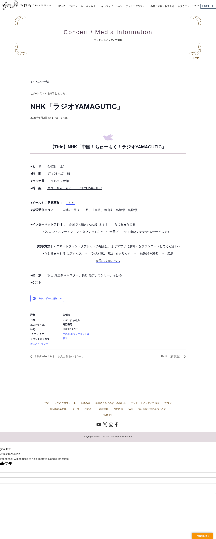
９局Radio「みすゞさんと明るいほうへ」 (59, 356)
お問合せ (89, 409)
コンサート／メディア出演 (145, 403)
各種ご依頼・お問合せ (162, 6)
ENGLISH (208, 6)
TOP (47, 403)
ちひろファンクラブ (188, 6)
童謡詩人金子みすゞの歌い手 (110, 403)
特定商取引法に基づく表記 (152, 409)
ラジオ (44, 343)
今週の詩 (85, 403)
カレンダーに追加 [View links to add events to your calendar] (47, 298)
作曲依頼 (118, 409)
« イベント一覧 (39, 81)
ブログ (167, 403)
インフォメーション (112, 6)
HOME (61, 6)
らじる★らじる (125, 224)
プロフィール (76, 6)
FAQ (130, 409)
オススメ (35, 343)
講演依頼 (103, 409)
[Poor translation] (8, 464)
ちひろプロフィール (65, 403)
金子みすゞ (92, 6)
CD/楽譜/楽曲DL (58, 409)
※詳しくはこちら (108, 260)
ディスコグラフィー (136, 6)
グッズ (75, 409)
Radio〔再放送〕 (171, 356)
